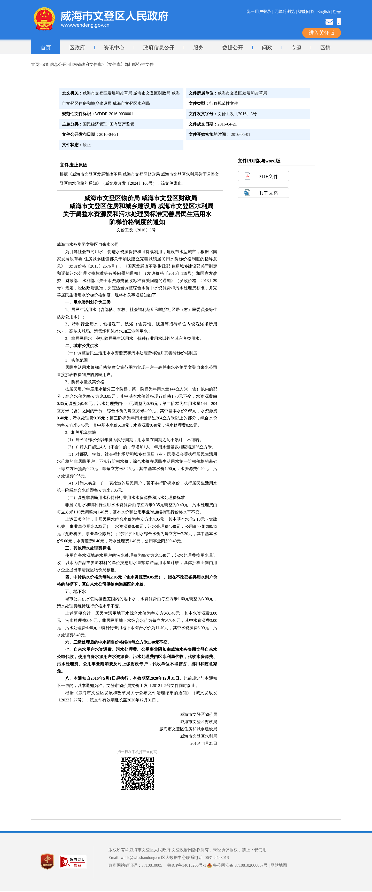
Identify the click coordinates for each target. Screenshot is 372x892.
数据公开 (232, 47)
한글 (337, 11)
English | (325, 11)
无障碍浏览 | (286, 11)
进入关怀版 (322, 33)
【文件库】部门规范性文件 (129, 64)
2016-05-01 (240, 134)
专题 (296, 47)
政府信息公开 (158, 47)
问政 (267, 47)
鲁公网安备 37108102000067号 (237, 865)
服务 (198, 47)
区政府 (77, 47)
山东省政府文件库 (85, 64)
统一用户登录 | (260, 11)
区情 (325, 47)
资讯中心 (114, 47)
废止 (87, 145)
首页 (46, 47)
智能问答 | (307, 11)
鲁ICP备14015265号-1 (186, 865)
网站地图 (278, 865)
